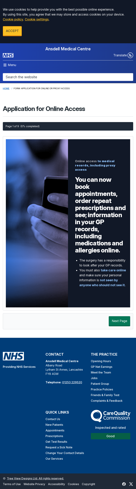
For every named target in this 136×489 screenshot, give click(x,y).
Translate (123, 55)
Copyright (88, 484)
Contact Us (53, 419)
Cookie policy (13, 19)
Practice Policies (102, 389)
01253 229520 (72, 382)
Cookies (73, 484)
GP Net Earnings (101, 367)
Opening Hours (101, 361)
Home (6, 88)
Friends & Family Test (105, 395)
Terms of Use (12, 484)
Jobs (94, 378)
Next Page (119, 321)
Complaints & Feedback (107, 400)
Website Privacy (34, 484)
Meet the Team (101, 372)
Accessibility (56, 484)
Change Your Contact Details (65, 453)
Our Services (54, 458)
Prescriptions (54, 436)
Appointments (55, 430)
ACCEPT (12, 31)
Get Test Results (56, 441)
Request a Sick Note (59, 447)
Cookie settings (37, 19)
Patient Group (100, 383)
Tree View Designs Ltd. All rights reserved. (35, 478)
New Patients (54, 424)
